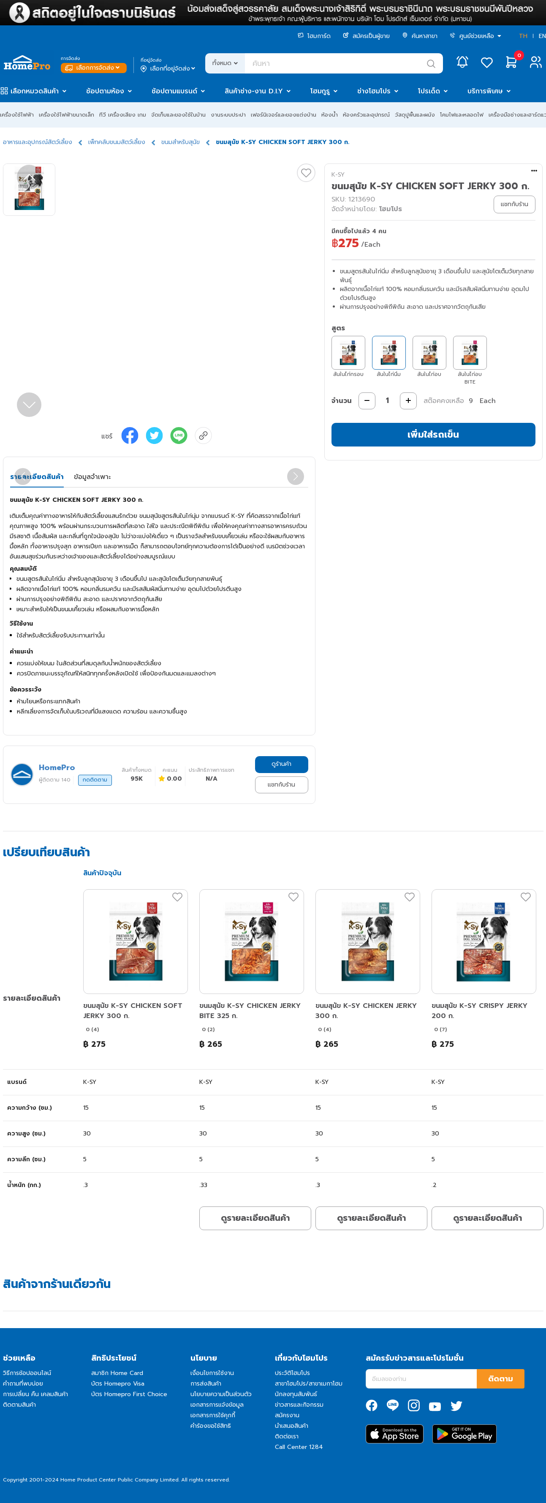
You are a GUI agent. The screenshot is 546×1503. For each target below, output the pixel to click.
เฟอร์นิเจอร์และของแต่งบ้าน (283, 115)
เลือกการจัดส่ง (93, 67)
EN (542, 36)
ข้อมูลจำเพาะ (92, 477)
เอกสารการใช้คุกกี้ (212, 1415)
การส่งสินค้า (205, 1383)
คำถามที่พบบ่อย (23, 1383)
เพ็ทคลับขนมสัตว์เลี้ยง (116, 142)
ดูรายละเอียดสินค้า (255, 1218)
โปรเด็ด (429, 91)
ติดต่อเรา (287, 1436)
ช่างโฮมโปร (374, 91)
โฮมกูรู (320, 91)
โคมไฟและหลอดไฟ (462, 115)
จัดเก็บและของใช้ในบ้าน (178, 115)
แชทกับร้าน (281, 784)
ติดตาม (500, 1379)
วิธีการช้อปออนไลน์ (27, 1373)
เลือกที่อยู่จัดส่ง (169, 69)
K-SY (338, 174)
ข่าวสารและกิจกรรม (299, 1404)
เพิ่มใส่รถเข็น (433, 434)
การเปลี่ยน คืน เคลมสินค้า (35, 1394)
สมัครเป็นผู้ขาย (366, 36)
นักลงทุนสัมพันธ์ (296, 1394)
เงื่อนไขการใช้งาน (212, 1373)
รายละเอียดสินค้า (37, 477)
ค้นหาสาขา (419, 36)
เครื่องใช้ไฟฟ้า (17, 115)
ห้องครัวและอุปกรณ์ (366, 115)
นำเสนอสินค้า (291, 1425)
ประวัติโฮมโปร (292, 1373)
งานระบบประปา (228, 115)
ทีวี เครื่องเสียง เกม (122, 115)
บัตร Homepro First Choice (129, 1394)
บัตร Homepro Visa (117, 1383)
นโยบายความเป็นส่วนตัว (221, 1394)
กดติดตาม (95, 780)
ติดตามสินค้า (19, 1404)
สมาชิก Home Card (117, 1373)
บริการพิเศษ (485, 91)
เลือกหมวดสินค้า (35, 91)
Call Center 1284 (299, 1447)
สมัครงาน (287, 1415)
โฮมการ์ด (314, 36)
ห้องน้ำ (329, 115)
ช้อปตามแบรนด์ (174, 91)
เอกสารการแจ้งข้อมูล (217, 1404)
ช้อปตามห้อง (105, 91)
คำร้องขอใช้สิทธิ (210, 1425)
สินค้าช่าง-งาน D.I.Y (254, 91)
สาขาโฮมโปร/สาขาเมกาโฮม (308, 1383)
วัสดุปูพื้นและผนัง (415, 115)
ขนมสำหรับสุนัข (180, 142)
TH (523, 36)
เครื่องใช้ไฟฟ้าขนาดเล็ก (66, 115)
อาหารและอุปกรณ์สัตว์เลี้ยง (37, 142)
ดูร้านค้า (281, 764)
